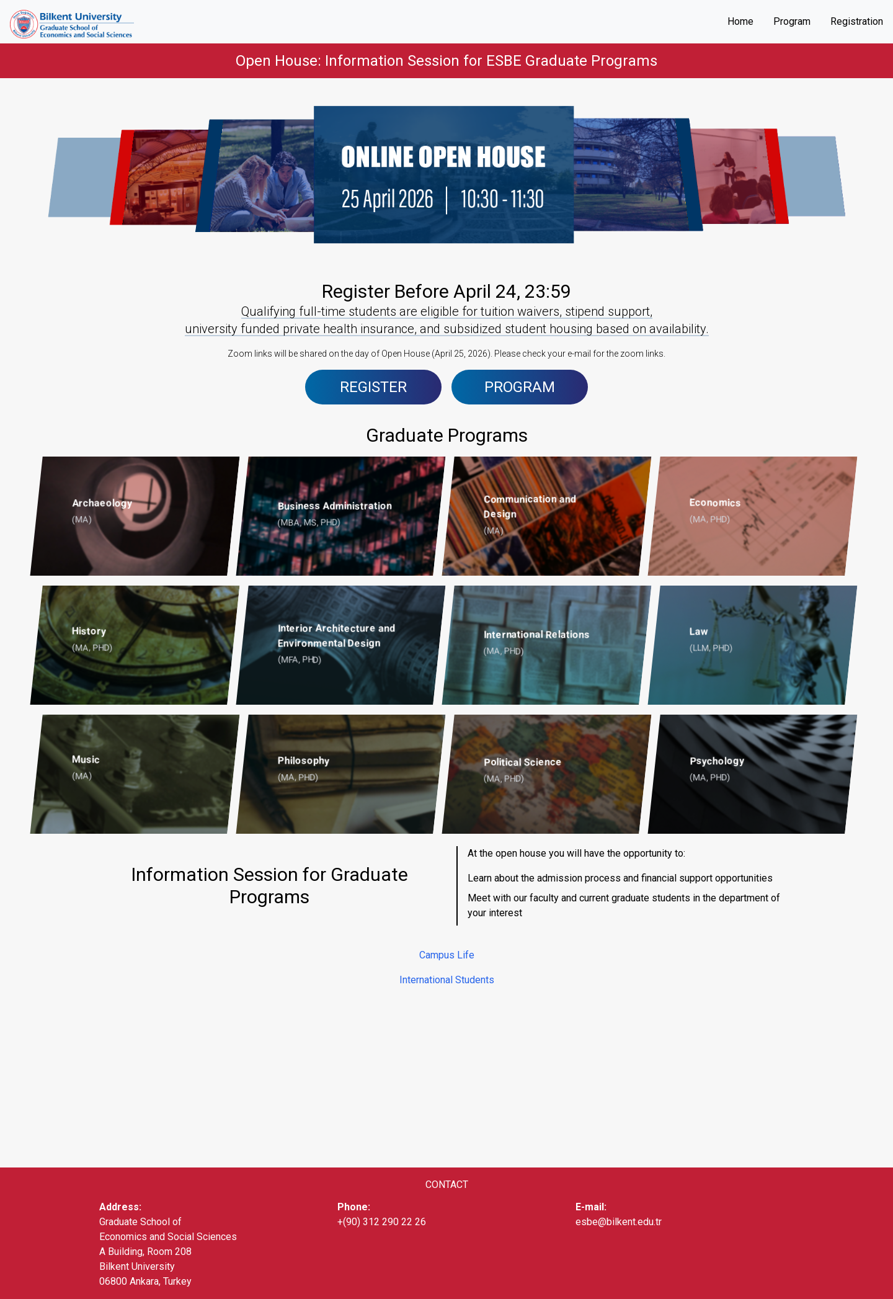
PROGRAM (519, 387)
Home (740, 21)
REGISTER (373, 387)
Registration (856, 21)
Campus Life (446, 955)
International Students (446, 980)
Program (792, 21)
